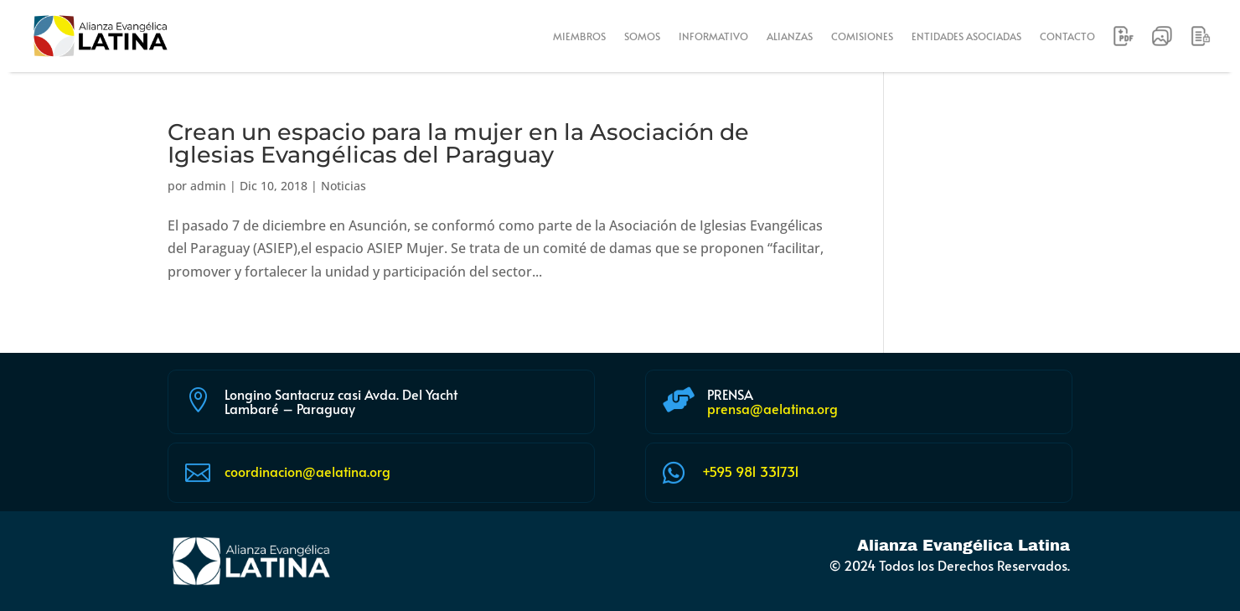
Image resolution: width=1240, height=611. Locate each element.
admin (208, 186)
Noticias (343, 186)
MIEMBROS (579, 36)
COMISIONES (862, 36)
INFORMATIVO (713, 36)
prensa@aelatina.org (772, 408)
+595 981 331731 (750, 471)
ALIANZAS (790, 36)
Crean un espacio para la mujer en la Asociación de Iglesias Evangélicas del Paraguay (458, 143)
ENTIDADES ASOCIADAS (966, 36)
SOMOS (642, 36)
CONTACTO (1067, 36)
